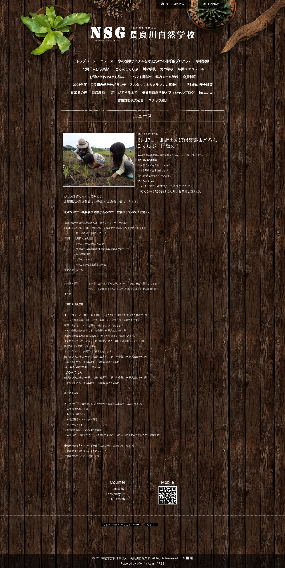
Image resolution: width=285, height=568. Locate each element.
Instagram (207, 92)
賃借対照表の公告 (130, 100)
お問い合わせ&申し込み (107, 77)
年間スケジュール (191, 69)
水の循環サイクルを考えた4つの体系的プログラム (155, 61)
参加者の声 (79, 92)
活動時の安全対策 (199, 85)
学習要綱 (202, 61)
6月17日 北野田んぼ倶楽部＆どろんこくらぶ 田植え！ (177, 142)
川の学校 (149, 69)
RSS (161, 563)
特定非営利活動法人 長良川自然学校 (125, 558)
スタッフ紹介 (158, 100)
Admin (152, 563)
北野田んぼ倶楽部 (97, 69)
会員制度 (189, 77)
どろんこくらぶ (126, 69)
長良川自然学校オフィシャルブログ (168, 92)
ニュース (106, 61)
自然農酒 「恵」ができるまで (114, 92)
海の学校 (166, 69)
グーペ (141, 563)
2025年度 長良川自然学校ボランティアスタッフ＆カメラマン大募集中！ (127, 85)
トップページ (86, 61)
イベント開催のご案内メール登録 (153, 77)
